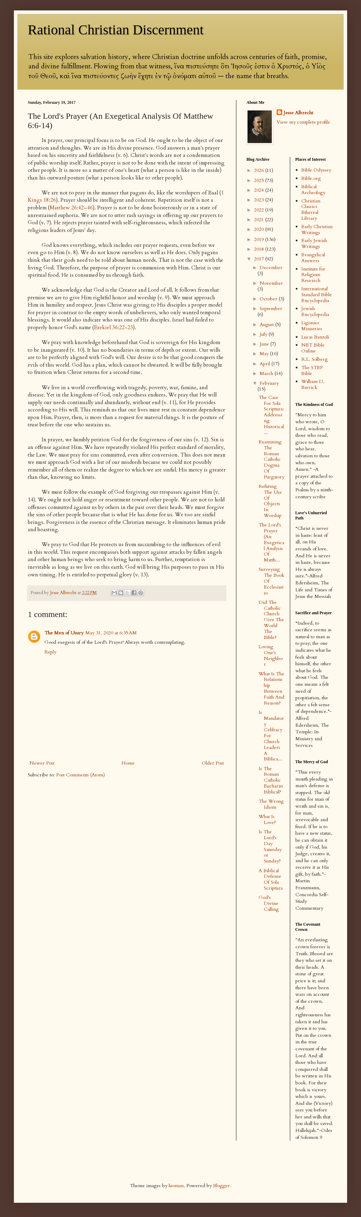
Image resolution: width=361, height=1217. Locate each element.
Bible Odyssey (316, 170)
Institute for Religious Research (313, 275)
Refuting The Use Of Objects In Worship (270, 501)
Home (128, 763)
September (271, 308)
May (265, 353)
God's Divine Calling (269, 903)
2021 (259, 219)
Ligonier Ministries (311, 325)
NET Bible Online (313, 348)
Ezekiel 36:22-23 (113, 327)
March (267, 373)
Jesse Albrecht (298, 112)
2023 (259, 200)
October (269, 298)
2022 (259, 210)
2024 (259, 190)
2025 (259, 180)
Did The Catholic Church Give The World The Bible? (271, 620)
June (265, 344)
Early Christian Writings (317, 229)
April (265, 363)
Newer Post (42, 763)
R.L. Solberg (314, 359)
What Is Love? (267, 819)
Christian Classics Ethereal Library (310, 210)
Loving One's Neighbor (271, 655)
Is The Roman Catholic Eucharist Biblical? (271, 780)
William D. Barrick (313, 384)
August (267, 324)
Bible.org (311, 178)
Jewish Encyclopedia (315, 311)
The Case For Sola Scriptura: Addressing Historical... (271, 415)
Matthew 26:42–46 (71, 207)
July (264, 334)
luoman (176, 1185)
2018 (259, 249)
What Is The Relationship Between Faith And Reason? (271, 688)
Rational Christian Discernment (116, 29)
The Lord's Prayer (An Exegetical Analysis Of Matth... (271, 542)
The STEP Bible (312, 370)
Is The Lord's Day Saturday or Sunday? (270, 846)
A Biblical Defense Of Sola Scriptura (271, 879)
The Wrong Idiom (271, 804)
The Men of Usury (63, 633)
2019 (259, 239)
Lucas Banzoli (315, 337)
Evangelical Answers (313, 257)
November (271, 283)
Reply (50, 652)
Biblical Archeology (313, 189)
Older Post (213, 763)
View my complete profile (303, 122)
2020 (259, 229)
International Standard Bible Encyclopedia (316, 294)
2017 (259, 259)
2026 (259, 170)
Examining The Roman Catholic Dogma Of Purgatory (271, 459)
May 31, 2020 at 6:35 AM (111, 633)
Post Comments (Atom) (80, 775)
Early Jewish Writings (314, 243)
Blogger (221, 1185)
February (269, 383)
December (271, 267)
